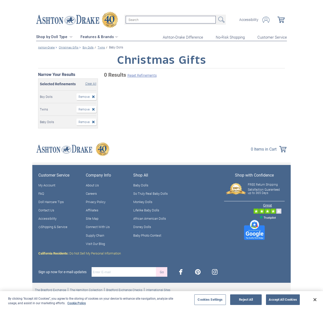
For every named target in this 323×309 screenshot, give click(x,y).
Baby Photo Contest (147, 235)
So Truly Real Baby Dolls (150, 193)
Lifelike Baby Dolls (146, 209)
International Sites (158, 289)
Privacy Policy (95, 201)
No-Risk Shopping (230, 36)
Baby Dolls (140, 184)
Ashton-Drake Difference (183, 36)
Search (221, 19)
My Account (46, 184)
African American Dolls (149, 218)
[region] (161, 300)
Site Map (92, 218)
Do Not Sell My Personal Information (79, 252)
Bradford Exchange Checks (124, 289)
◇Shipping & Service (52, 226)
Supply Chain (95, 235)
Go (162, 271)
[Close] (314, 299)
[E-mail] (124, 271)
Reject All (246, 299)
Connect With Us (98, 226)
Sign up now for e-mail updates (62, 271)
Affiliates (92, 209)
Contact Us (46, 209)
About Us (92, 184)
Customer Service (272, 36)
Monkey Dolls (142, 201)
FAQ (41, 193)
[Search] (171, 19)
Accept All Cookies (283, 299)
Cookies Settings (210, 299)
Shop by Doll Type (54, 36)
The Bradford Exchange (50, 289)
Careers (91, 193)
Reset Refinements (142, 75)
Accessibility (248, 19)
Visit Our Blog (95, 243)
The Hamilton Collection (86, 289)
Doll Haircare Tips (51, 201)
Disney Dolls (142, 226)
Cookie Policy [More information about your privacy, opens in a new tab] (76, 303)
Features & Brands (99, 36)
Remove (84, 96)
